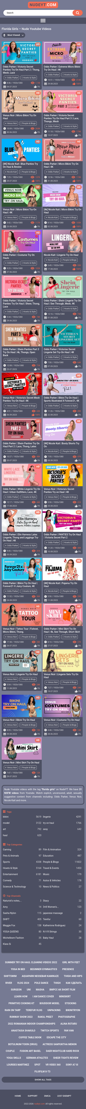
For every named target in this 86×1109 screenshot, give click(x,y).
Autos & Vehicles (62, 880)
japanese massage (62, 913)
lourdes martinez (18, 1064)
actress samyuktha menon (60, 1044)
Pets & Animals (22, 855)
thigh (57, 983)
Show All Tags (43, 1079)
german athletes (37, 1058)
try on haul (62, 823)
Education (62, 855)
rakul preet (45, 1017)
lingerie (62, 816)
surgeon (16, 989)
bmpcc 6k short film (62, 989)
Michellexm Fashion (22, 937)
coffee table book (30, 1037)
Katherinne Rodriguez (62, 925)
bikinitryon (73, 1010)
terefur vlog (34, 1010)
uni (29, 989)
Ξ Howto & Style (29, 78)
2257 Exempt (64, 1096)
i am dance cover (43, 996)
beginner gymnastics (43, 969)
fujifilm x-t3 (42, 1071)
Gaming (22, 849)
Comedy (22, 880)
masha (40, 989)
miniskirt (65, 996)
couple (10, 1051)
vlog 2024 (23, 983)
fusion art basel (30, 1051)
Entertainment (22, 874)
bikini (22, 816)
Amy (22, 907)
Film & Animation (62, 849)
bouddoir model (50, 1003)
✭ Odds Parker (11, 78)
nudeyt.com (39, 1104)
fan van (69, 1030)
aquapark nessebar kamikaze (40, 976)
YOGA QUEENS (22, 931)
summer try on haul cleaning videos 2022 (31, 962)
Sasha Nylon (22, 913)
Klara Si (22, 944)
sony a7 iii (72, 1064)
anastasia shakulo (23, 1030)
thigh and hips (73, 976)
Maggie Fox (22, 925)
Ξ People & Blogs (28, 123)
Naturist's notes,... (22, 900)
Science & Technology (22, 886)
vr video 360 (53, 1064)
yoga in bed (18, 969)
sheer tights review (65, 1058)
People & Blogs (62, 862)
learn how (20, 996)
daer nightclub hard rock (62, 1051)
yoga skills (14, 1058)
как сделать (74, 983)
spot (37, 1064)
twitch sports (50, 1030)
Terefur (62, 919)
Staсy (62, 900)
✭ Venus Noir (11, 123)
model (22, 823)
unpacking (54, 1010)
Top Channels (14, 895)
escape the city (56, 1037)
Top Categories (14, 844)
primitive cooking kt (21, 1003)
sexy (62, 829)
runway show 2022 (21, 1017)
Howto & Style (22, 868)
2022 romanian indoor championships (31, 1023)
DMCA (47, 1096)
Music (62, 874)
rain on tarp (13, 1010)
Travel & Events (62, 868)
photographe (66, 1017)
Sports (22, 862)
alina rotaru (68, 1023)
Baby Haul (62, 937)
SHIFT (22, 919)
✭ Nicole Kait (11, 172)
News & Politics (62, 886)
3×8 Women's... (62, 907)
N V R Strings (62, 931)
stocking (70, 1003)
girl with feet (71, 962)
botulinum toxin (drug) (22, 1044)
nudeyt (43, 5)
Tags (9, 811)
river (8, 983)
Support (33, 1096)
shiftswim (10, 976)
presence (68, 969)
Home (18, 1096)
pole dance (41, 983)
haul (22, 835)
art (22, 829)
